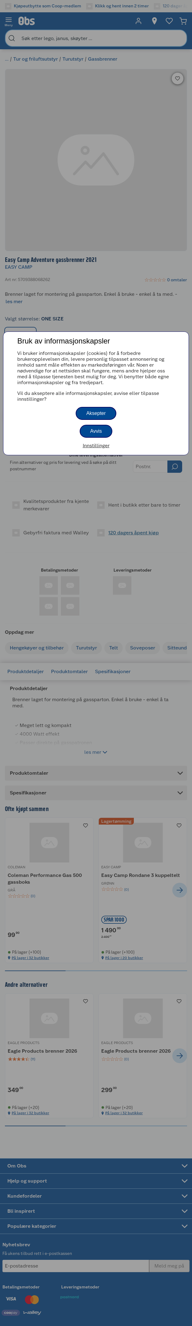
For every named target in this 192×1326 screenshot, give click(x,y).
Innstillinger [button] (96, 445)
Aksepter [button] (96, 413)
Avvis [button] (96, 431)
